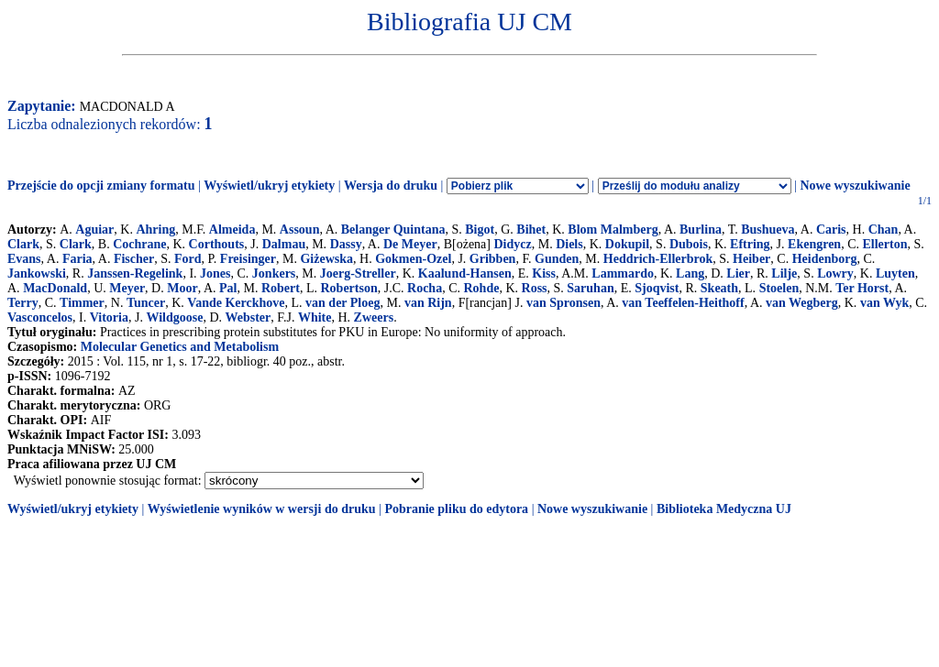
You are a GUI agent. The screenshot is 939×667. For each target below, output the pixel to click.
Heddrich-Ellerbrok (658, 259)
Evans (24, 259)
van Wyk (884, 303)
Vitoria (109, 317)
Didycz (512, 244)
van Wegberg (802, 303)
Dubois (688, 244)
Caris (831, 229)
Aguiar (94, 229)
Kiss (544, 273)
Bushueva (767, 229)
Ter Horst (862, 288)
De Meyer (410, 244)
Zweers (374, 317)
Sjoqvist (657, 288)
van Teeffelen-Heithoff (683, 303)
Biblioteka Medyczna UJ (724, 509)
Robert (280, 288)
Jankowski (36, 273)
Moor (182, 288)
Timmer (82, 303)
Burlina (700, 229)
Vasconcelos (39, 317)
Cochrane (139, 244)
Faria (77, 259)
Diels (569, 244)
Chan (883, 229)
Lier (738, 273)
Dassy (346, 244)
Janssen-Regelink (134, 273)
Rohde (481, 288)
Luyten (895, 273)
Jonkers (273, 273)
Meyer (127, 288)
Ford (188, 259)
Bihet (531, 229)
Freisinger (248, 259)
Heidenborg (824, 259)
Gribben (493, 259)
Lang (690, 273)
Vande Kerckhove (235, 303)
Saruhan (590, 288)
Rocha (424, 288)
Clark (23, 244)
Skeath (719, 288)
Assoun (300, 229)
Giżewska (326, 259)
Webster (248, 317)
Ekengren (814, 244)
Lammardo (622, 273)
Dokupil (627, 244)
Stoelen (779, 288)
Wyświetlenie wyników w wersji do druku (262, 509)
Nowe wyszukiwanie (855, 185)
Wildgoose (174, 317)
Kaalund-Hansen (465, 273)
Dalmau (283, 244)
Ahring (155, 229)
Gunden (557, 259)
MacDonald (55, 288)
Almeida (232, 229)
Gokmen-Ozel (413, 259)
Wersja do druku (390, 185)
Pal (228, 288)
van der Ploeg (342, 303)
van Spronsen (563, 303)
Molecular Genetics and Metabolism (180, 347)
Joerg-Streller (358, 273)
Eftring (750, 244)
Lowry (835, 273)
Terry (23, 303)
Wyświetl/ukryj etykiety (269, 185)
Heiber (751, 259)
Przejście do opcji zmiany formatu (101, 185)
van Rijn (428, 303)
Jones (215, 273)
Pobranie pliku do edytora (456, 509)
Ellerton (885, 244)
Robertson (348, 288)
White (315, 317)
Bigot (479, 229)
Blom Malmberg (612, 229)
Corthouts (217, 244)
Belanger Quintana (393, 229)
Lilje (784, 273)
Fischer (134, 259)
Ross (534, 288)
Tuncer (146, 303)
